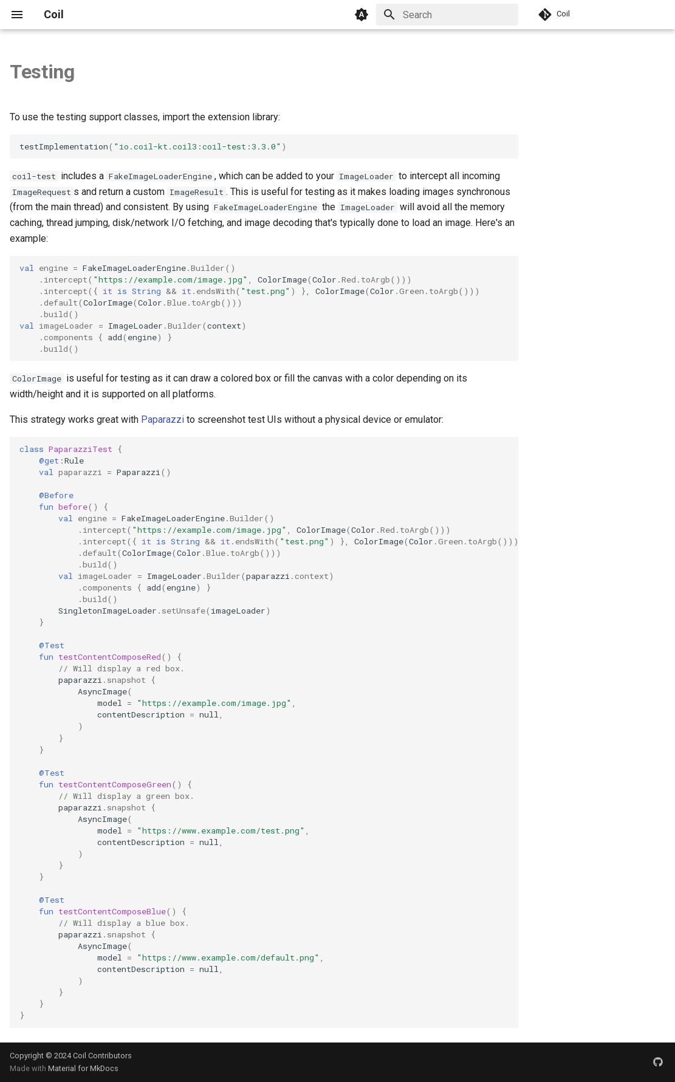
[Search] (447, 15)
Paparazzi (162, 419)
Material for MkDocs (83, 1068)
